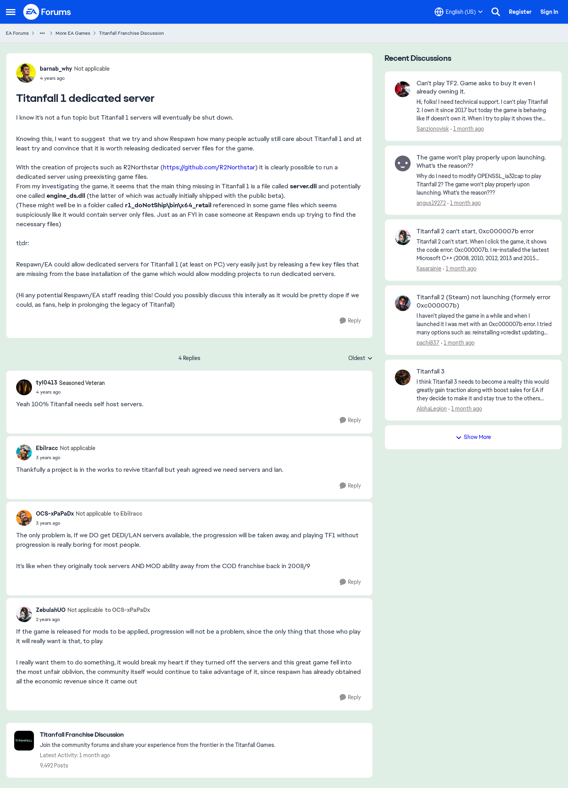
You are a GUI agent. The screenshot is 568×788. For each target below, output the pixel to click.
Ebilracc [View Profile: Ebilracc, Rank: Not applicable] (47, 448)
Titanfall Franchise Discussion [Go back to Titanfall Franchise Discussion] (131, 33)
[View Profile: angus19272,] (403, 163)
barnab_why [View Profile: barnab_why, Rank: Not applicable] (56, 68)
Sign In (549, 11)
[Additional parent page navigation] (42, 33)
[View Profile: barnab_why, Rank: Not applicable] (26, 73)
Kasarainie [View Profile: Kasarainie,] (429, 268)
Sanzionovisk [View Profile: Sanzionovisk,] (433, 128)
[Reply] (350, 320)
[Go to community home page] (47, 12)
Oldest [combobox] (360, 358)
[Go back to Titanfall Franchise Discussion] (157, 735)
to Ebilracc (127, 513)
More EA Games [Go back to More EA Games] (73, 33)
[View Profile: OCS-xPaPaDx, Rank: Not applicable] (24, 518)
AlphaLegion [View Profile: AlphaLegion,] (432, 408)
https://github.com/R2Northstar (209, 167)
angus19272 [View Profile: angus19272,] (431, 202)
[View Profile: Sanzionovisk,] (403, 89)
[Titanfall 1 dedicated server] (70, 392)
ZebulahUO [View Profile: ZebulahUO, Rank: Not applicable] (50, 610)
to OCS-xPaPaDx (127, 610)
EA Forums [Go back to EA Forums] (17, 33)
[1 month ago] (467, 129)
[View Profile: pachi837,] (403, 303)
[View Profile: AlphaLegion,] (403, 377)
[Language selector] (458, 12)
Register (520, 11)
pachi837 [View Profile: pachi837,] (428, 342)
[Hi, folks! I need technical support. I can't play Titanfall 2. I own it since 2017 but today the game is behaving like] (484, 110)
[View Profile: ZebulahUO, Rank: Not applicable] (24, 614)
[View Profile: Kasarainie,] (403, 237)
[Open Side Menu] (10, 12)
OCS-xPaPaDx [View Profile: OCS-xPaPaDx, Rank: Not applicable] (55, 513)
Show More (473, 437)
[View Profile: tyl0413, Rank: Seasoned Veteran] (24, 387)
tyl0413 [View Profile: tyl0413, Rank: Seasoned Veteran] (46, 382)
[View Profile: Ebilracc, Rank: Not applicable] (24, 452)
